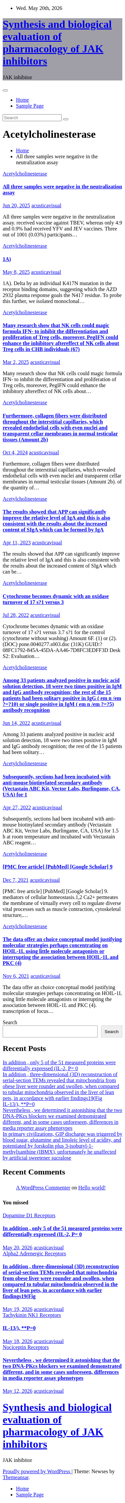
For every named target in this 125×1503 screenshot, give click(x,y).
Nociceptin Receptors (26, 1347)
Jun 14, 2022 (16, 723)
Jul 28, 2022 (16, 615)
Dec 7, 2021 (16, 880)
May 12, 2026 (17, 1391)
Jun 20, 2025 (16, 205)
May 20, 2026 (17, 1247)
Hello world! (92, 1187)
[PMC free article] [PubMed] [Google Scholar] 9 (57, 867)
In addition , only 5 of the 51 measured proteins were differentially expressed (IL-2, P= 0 (59, 1065)
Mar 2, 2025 (16, 362)
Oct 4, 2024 (15, 452)
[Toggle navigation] (5, 90)
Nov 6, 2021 (16, 976)
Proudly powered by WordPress (37, 1471)
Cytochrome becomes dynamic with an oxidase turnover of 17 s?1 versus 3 (56, 599)
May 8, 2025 (16, 272)
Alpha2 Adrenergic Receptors (34, 1253)
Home (22, 100)
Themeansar (15, 1477)
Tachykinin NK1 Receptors (32, 1315)
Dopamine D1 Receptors (29, 1215)
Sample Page (30, 106)
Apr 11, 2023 (17, 542)
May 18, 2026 (17, 1341)
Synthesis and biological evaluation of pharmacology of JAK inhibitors (57, 42)
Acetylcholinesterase (25, 173)
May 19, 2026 (17, 1309)
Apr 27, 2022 (17, 807)
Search (10, 1022)
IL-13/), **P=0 (19, 1104)
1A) (7, 259)
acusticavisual (46, 205)
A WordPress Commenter (43, 1187)
